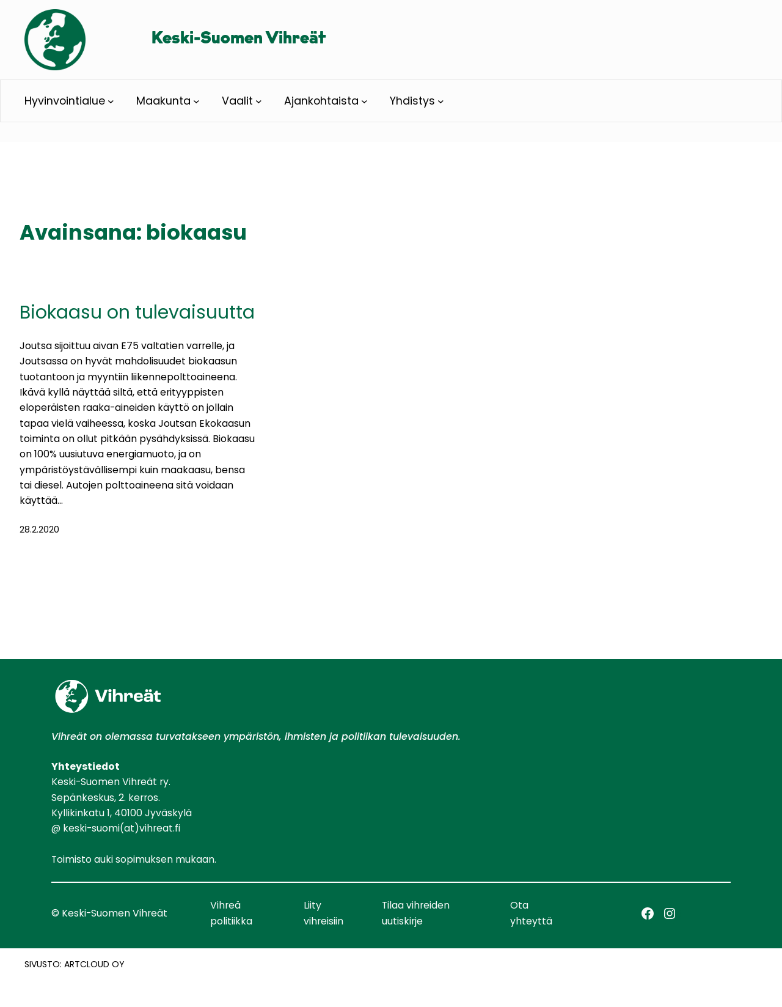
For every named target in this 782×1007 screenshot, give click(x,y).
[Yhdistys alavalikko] (440, 101)
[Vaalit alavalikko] (258, 101)
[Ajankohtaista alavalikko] (364, 101)
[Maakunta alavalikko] (196, 101)
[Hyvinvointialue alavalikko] (111, 101)
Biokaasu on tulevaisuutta (137, 312)
